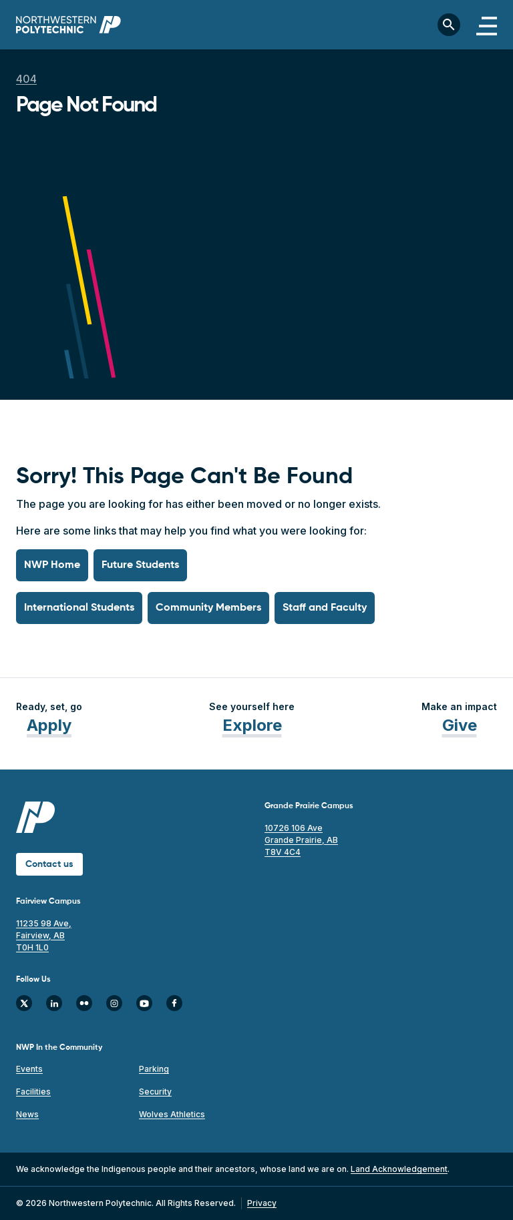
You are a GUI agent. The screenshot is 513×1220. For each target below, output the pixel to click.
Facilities (33, 1092)
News (27, 1114)
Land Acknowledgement (399, 1169)
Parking (154, 1069)
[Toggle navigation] (486, 25)
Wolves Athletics (172, 1114)
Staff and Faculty (325, 608)
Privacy (262, 1203)
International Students (79, 608)
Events (29, 1069)
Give (459, 725)
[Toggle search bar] (449, 24)
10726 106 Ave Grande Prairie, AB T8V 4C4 (301, 840)
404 (26, 78)
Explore (252, 725)
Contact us (49, 864)
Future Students (140, 565)
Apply (49, 725)
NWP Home (52, 565)
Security (155, 1092)
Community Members (208, 608)
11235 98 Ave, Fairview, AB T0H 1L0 (43, 935)
